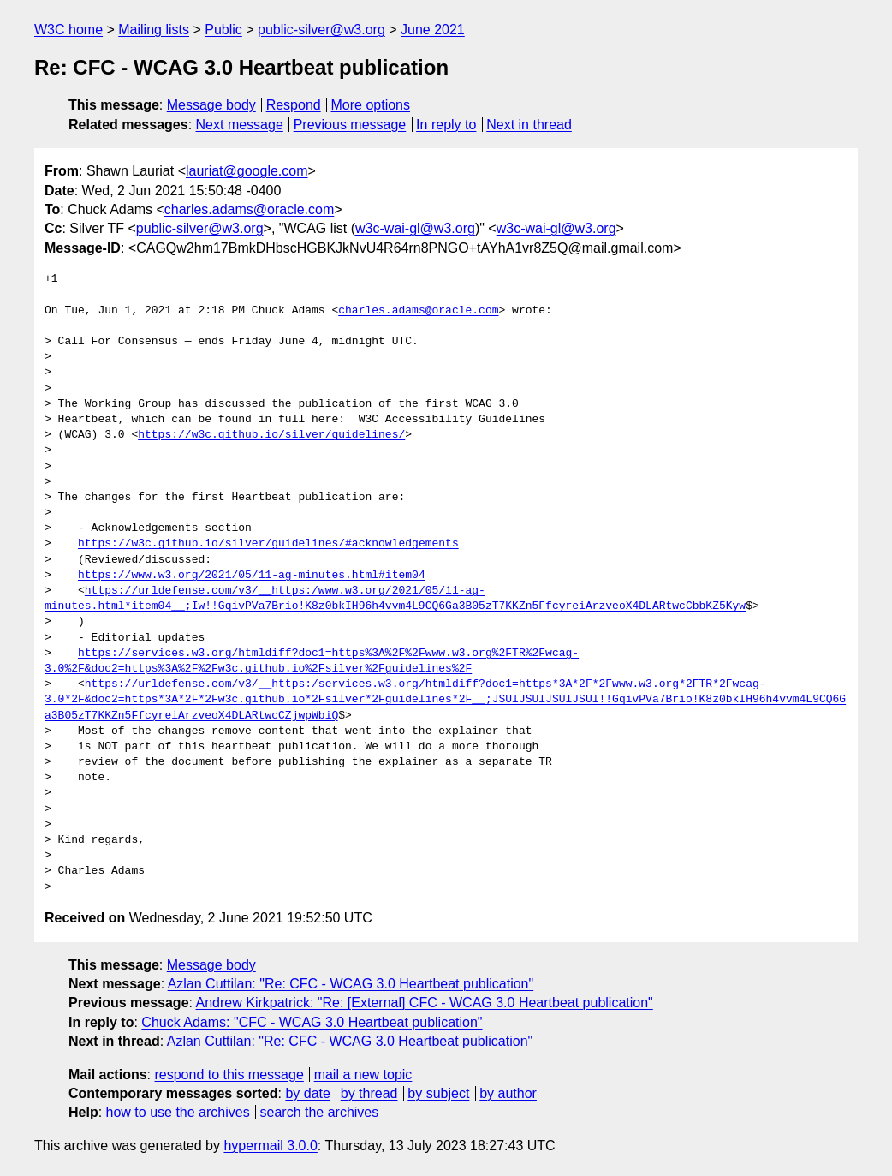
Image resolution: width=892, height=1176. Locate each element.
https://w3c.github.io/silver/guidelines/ (271, 435)
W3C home (68, 29)
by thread (369, 1093)
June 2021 (433, 29)
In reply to (446, 124)
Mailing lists (153, 29)
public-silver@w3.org (321, 29)
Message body (211, 105)
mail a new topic (363, 1074)
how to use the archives (178, 1112)
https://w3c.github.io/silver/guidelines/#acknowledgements (268, 544)
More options (371, 105)
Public (223, 29)
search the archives (319, 1112)
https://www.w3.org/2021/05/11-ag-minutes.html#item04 (251, 575)
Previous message (350, 124)
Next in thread (529, 124)
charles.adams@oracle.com (249, 209)
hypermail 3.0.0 (270, 1145)
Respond (293, 105)
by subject (438, 1093)
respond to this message (228, 1074)
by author (508, 1093)
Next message (239, 124)
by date (307, 1093)
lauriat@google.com (247, 171)
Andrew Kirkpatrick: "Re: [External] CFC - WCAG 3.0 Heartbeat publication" (424, 1002)
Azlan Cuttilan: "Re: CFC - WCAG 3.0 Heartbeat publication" (351, 983)
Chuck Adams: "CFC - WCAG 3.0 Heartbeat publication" (311, 1022)
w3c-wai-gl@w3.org (415, 228)
